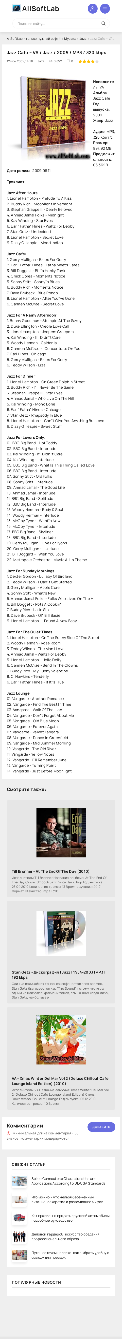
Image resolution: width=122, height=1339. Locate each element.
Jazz (83, 38)
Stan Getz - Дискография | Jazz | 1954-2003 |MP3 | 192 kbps (59, 975)
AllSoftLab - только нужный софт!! (34, 38)
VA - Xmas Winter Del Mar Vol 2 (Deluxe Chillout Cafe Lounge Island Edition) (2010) (60, 1081)
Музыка (70, 38)
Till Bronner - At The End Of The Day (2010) (51, 871)
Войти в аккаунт (93, 9)
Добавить (101, 1127)
